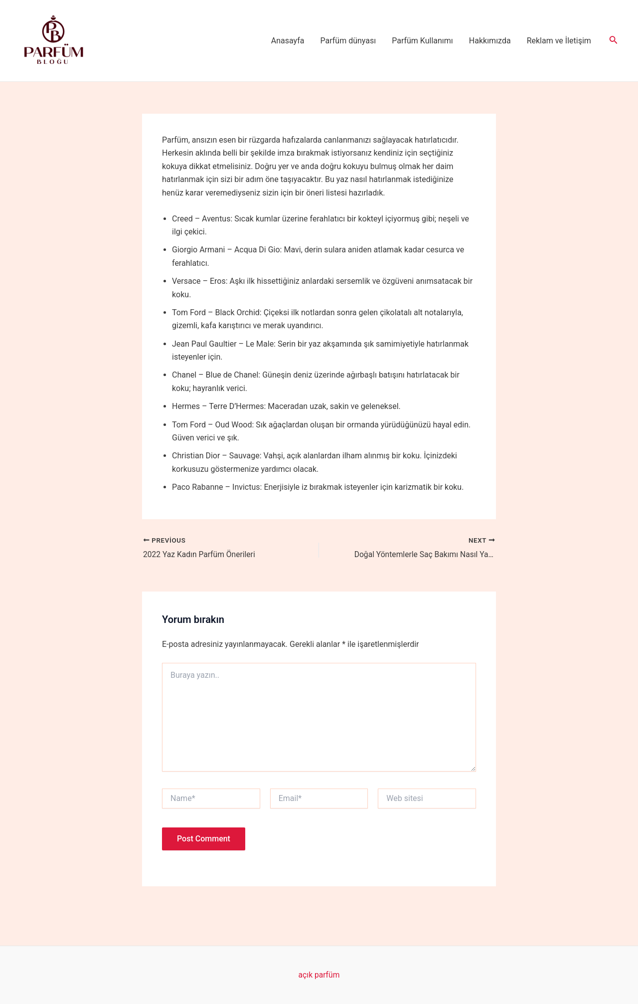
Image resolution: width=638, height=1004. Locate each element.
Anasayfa (288, 40)
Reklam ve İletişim (559, 40)
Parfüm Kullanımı (422, 40)
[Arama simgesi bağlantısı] (613, 40)
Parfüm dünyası (348, 40)
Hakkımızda (490, 40)
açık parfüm (319, 975)
